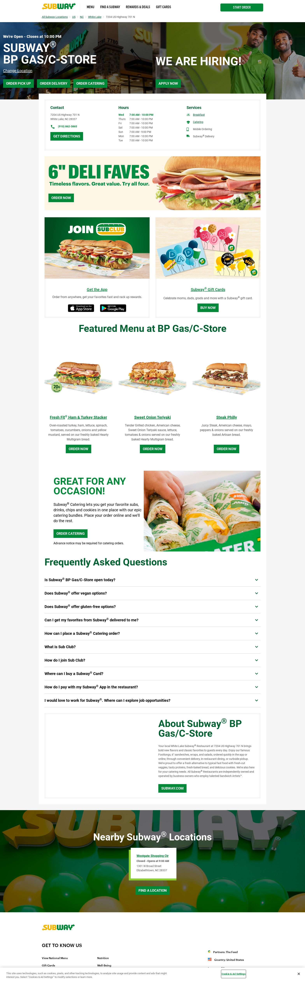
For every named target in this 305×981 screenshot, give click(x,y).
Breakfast (199, 114)
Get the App (97, 289)
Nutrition (103, 958)
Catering (198, 121)
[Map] (97, 755)
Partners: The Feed (225, 952)
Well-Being (104, 965)
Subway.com (172, 788)
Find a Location (152, 890)
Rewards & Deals (138, 7)
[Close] (298, 974)
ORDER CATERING (70, 533)
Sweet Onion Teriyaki (152, 417)
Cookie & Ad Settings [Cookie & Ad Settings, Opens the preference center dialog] (234, 973)
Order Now (61, 198)
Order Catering (90, 83)
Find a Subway (110, 7)
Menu (90, 7)
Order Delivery (53, 83)
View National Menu (55, 958)
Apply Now (168, 83)
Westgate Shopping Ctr (153, 856)
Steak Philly (226, 417)
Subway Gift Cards (208, 289)
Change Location (17, 70)
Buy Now (208, 308)
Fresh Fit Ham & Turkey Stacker (78, 417)
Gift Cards (163, 7)
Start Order (242, 7)
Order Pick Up (18, 83)
